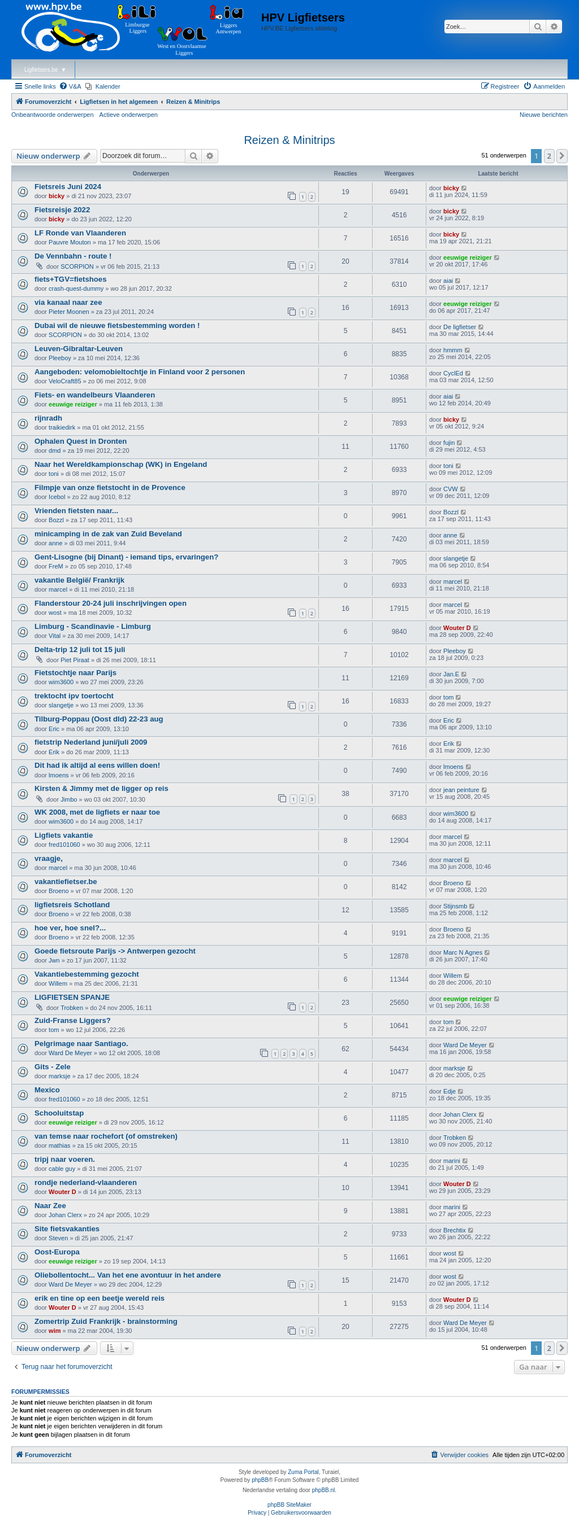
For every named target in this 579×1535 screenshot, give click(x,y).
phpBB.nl (323, 1490)
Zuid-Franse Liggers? (72, 1020)
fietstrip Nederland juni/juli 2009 (90, 742)
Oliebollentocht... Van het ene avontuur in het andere (127, 1275)
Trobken (72, 1007)
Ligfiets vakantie (63, 835)
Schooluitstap (59, 1113)
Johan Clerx (460, 1114)
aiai (448, 280)
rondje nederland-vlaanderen (85, 1182)
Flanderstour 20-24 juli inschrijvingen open (110, 603)
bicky (56, 196)
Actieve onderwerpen (129, 114)
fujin (449, 442)
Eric (54, 728)
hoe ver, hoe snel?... (70, 928)
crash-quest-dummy (76, 288)
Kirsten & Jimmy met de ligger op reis (101, 788)
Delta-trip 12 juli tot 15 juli (79, 649)
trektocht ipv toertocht (74, 696)
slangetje (455, 558)
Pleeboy (60, 358)
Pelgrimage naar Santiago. (81, 1043)
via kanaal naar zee (68, 302)
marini (451, 1160)
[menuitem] (70, 86)
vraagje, (48, 858)
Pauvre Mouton (70, 242)
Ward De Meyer (70, 1052)
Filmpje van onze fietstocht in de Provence (109, 487)
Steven (58, 1238)
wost (55, 612)
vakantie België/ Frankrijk (79, 580)
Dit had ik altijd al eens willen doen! (97, 765)
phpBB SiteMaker (289, 1505)
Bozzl (56, 520)
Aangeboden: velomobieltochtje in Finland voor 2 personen (139, 372)
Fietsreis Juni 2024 (67, 186)
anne (55, 543)
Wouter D (457, 627)
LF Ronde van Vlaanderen (80, 233)
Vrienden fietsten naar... (76, 510)
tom (448, 697)
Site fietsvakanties (67, 1228)
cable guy (62, 1168)
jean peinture (461, 789)
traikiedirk (62, 427)
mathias (60, 1145)
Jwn (54, 960)
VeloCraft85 (65, 381)
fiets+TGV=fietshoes (70, 279)
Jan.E (451, 674)
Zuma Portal (303, 1472)
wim (55, 1330)
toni (54, 473)
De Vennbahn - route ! (72, 256)
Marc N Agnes (462, 952)
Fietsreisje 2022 (62, 209)
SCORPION (77, 266)
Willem (58, 983)
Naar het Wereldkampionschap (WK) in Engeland (120, 464)
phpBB (260, 1480)
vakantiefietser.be (65, 881)
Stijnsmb (455, 906)
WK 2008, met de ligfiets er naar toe (97, 812)
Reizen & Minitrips (289, 140)
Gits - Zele (52, 1066)
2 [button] (549, 156)
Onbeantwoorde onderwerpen (52, 114)
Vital (55, 635)
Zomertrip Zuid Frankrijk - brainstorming (106, 1321)
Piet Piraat (75, 660)
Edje (449, 1091)
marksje (60, 1076)
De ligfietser (459, 326)
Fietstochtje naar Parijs (75, 672)
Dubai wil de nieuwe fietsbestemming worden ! (117, 325)
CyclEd (453, 373)
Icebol (57, 496)
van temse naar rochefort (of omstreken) (106, 1136)
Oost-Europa (57, 1252)
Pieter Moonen (69, 311)
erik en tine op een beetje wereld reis (99, 1298)
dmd (55, 450)
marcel (58, 589)
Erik (54, 752)
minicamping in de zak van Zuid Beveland (108, 534)
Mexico (47, 1090)
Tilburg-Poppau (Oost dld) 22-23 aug (98, 719)
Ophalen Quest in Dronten (80, 441)
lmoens (58, 775)
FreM (56, 566)
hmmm (453, 350)
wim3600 (61, 682)
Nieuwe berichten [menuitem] (544, 114)
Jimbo (69, 799)
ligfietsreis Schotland (72, 904)
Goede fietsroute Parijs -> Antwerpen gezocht (115, 951)
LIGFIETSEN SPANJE (72, 997)
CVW (450, 489)
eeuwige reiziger (467, 257)
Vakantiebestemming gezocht (86, 974)
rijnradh (48, 418)
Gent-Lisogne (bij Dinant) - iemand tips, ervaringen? (126, 557)
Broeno (58, 890)
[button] (562, 156)
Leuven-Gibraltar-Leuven (78, 348)
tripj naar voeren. (64, 1159)
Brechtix (454, 1230)
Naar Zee (50, 1205)
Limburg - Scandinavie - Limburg (92, 626)
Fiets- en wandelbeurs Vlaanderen (94, 395)
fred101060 (64, 844)
